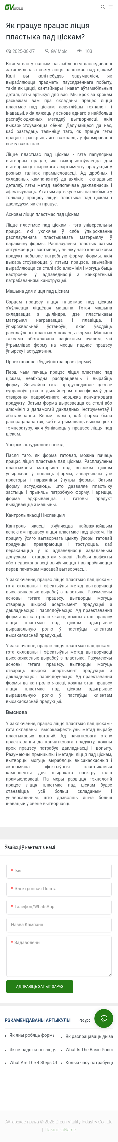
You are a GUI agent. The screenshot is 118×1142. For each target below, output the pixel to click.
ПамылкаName (60, 1129)
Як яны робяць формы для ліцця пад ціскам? (31, 1035)
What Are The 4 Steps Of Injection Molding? (33, 1062)
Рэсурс (84, 1020)
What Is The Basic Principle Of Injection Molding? (89, 1049)
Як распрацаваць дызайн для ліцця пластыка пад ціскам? (89, 1036)
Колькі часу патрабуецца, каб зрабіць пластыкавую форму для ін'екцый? (89, 1062)
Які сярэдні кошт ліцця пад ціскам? (33, 1049)
